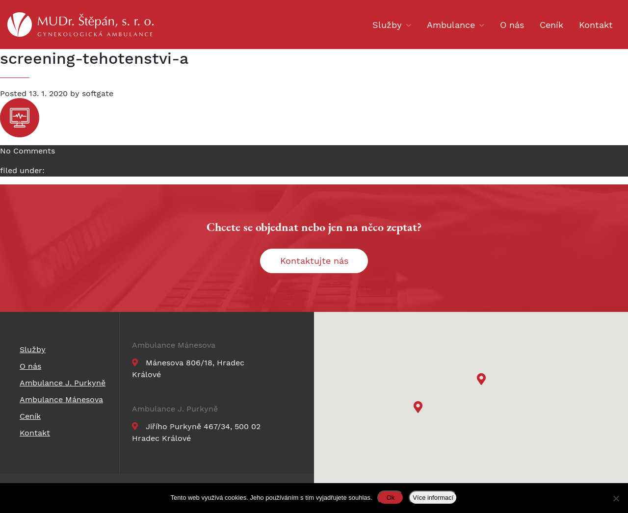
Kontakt (596, 25)
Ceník (551, 25)
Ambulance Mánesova (173, 345)
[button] (482, 380)
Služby (387, 25)
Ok (391, 497)
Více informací (433, 497)
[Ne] (616, 498)
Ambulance (451, 25)
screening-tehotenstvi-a (94, 58)
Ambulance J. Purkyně (175, 409)
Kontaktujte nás (314, 261)
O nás (512, 25)
